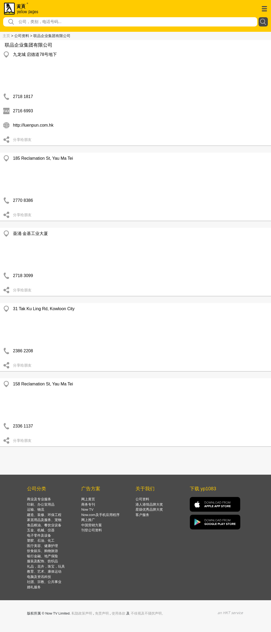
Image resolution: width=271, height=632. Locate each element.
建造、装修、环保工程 (44, 515)
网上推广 (88, 520)
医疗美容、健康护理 (42, 546)
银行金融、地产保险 (42, 556)
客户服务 (142, 515)
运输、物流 (35, 509)
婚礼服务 (34, 587)
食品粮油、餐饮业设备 (44, 525)
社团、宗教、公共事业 (44, 582)
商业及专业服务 (39, 499)
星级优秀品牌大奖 (149, 509)
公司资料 (142, 499)
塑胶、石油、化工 (41, 540)
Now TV (87, 509)
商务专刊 (88, 504)
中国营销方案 (91, 525)
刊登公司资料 (91, 530)
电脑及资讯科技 (39, 577)
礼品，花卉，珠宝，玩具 (46, 566)
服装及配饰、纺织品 (42, 561)
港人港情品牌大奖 (149, 504)
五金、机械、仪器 (41, 530)
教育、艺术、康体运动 (44, 571)
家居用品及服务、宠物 (44, 520)
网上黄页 (88, 499)
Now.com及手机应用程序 (100, 515)
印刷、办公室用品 (41, 504)
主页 (6, 36)
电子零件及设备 (39, 535)
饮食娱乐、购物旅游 (42, 551)
